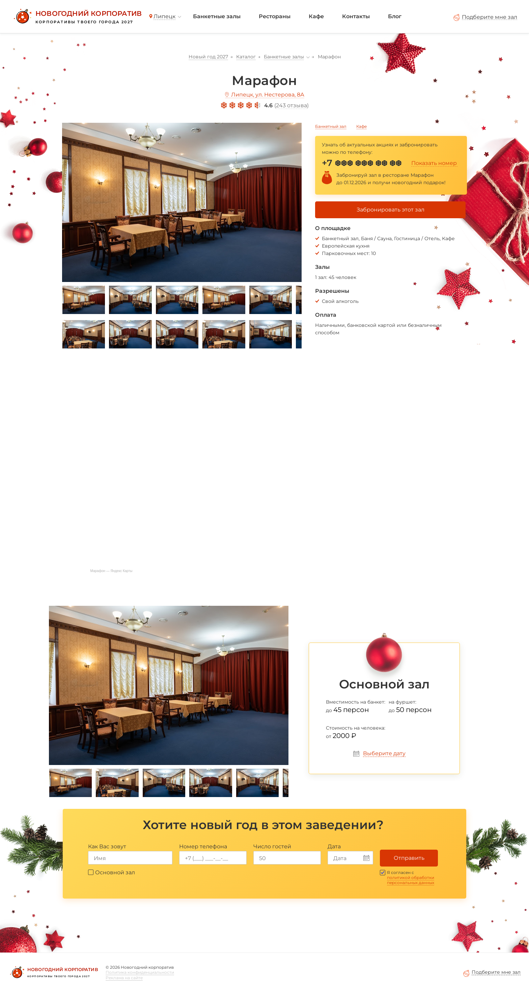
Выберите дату (384, 753)
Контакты (356, 16)
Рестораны (274, 16)
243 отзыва (291, 105)
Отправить (409, 858)
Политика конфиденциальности (140, 972)
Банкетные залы (217, 16)
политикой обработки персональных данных (410, 880)
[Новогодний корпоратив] (77, 16)
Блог (394, 16)
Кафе (316, 16)
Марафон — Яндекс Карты (111, 571)
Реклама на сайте (124, 977)
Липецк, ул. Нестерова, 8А (267, 94)
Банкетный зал (330, 126)
